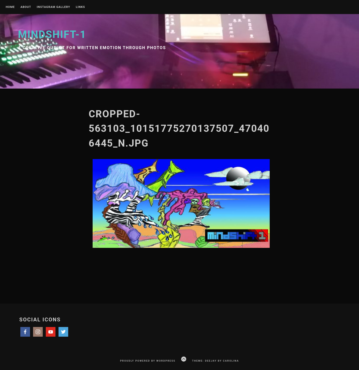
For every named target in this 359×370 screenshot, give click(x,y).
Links (80, 7)
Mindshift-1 (52, 34)
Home (10, 7)
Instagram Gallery (53, 7)
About (25, 7)
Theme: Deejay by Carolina (215, 360)
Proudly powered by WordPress (148, 360)
